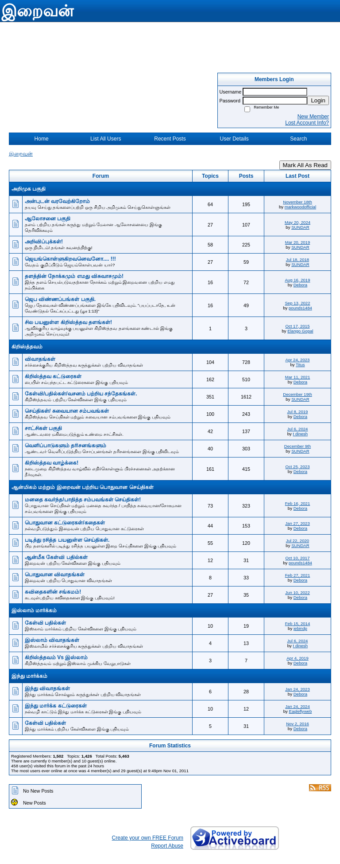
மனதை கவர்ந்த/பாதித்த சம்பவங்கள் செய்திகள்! (83, 500)
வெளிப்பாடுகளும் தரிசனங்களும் (65, 445)
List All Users (105, 139)
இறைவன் (21, 154)
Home (42, 139)
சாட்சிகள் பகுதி (43, 428)
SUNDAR (300, 227)
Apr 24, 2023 (298, 359)
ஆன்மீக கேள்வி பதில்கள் (56, 557)
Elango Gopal (300, 330)
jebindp (300, 628)
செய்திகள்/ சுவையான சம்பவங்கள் (67, 411)
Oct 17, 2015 (298, 326)
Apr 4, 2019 (297, 658)
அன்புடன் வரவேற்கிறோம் (57, 201)
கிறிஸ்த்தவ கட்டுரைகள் (53, 376)
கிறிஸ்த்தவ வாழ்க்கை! (51, 463)
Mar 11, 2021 (297, 377)
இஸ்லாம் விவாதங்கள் (52, 640)
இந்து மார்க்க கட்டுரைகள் (56, 706)
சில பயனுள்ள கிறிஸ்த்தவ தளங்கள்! (68, 322)
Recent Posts (169, 139)
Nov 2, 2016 (297, 723)
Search (298, 139)
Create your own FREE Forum (147, 838)
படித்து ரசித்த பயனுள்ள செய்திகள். (67, 540)
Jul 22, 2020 (297, 540)
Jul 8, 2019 (297, 411)
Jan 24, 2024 (297, 706)
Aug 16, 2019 (297, 280)
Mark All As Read (305, 165)
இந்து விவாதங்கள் (47, 688)
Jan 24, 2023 (297, 689)
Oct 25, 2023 (298, 466)
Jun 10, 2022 (297, 592)
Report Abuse (167, 846)
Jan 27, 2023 (297, 523)
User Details (234, 139)
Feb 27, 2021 (297, 575)
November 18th (297, 201)
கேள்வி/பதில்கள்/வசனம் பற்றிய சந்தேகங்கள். (81, 394)
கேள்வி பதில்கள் (45, 623)
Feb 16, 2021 (297, 503)
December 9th (297, 446)
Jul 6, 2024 (297, 428)
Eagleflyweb (300, 711)
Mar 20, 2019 (297, 242)
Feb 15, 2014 (297, 623)
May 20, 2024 (297, 222)
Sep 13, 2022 (297, 303)
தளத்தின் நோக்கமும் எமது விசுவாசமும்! (74, 276)
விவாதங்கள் (40, 359)
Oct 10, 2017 (298, 557)
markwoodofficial (300, 206)
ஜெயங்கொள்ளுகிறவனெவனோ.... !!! (70, 259)
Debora (300, 284)
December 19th (297, 394)
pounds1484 (300, 307)
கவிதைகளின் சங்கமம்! (53, 592)
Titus (300, 364)
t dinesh (300, 433)
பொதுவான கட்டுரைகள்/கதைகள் (65, 523)
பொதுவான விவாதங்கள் (55, 574)
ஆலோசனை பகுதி (47, 218)
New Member (313, 116)
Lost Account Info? (307, 123)
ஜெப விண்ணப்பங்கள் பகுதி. (60, 299)
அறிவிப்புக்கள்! (44, 241)
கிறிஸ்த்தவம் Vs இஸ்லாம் (56, 657)
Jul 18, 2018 (297, 259)
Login (318, 100)
